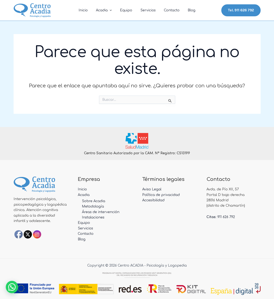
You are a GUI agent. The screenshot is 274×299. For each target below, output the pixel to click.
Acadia (106, 10)
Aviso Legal (151, 189)
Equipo (127, 10)
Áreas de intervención (100, 212)
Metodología (93, 206)
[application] (112, 10)
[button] (12, 287)
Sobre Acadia (93, 201)
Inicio (87, 10)
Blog (187, 10)
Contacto (169, 10)
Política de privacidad (161, 195)
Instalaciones (93, 217)
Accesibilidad (153, 200)
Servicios (147, 10)
